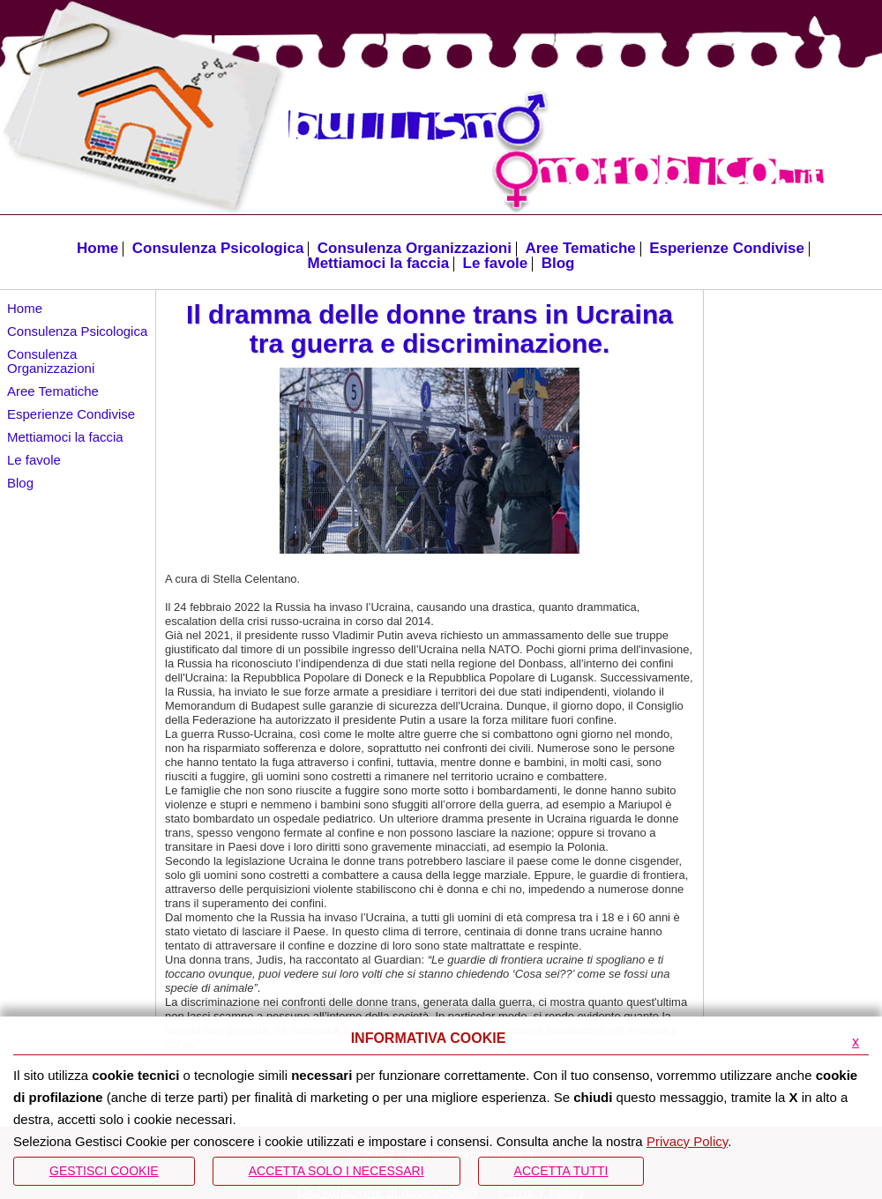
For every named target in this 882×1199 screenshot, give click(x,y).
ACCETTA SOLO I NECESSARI (336, 1171)
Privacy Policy (687, 1141)
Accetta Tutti (561, 1171)
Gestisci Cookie (104, 1171)
